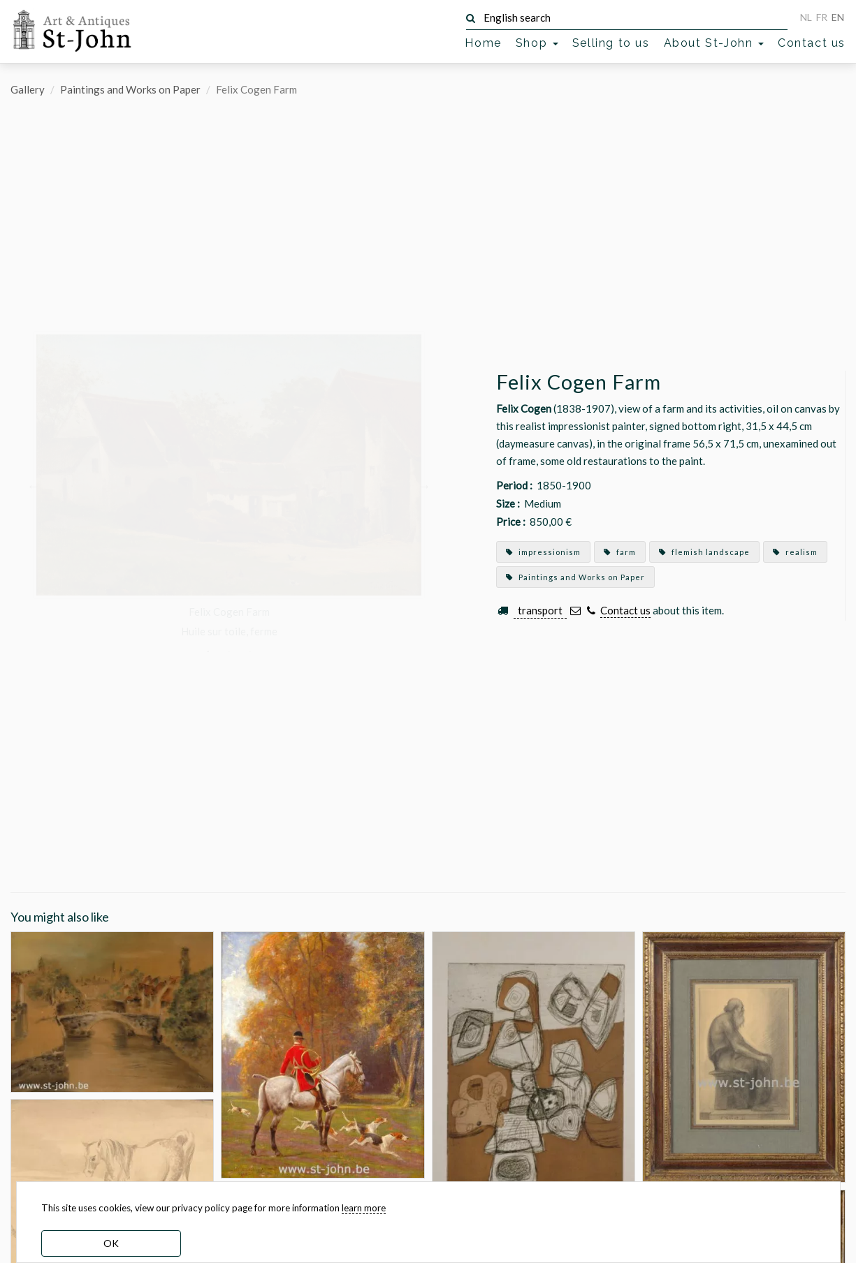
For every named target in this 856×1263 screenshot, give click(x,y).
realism (795, 551)
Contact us (812, 43)
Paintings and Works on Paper (130, 89)
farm (620, 551)
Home (483, 43)
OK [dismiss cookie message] (111, 1243)
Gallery (27, 89)
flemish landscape (704, 551)
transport (540, 610)
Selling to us (611, 43)
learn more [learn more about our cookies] (364, 1207)
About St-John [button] (714, 43)
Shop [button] (537, 43)
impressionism (543, 551)
